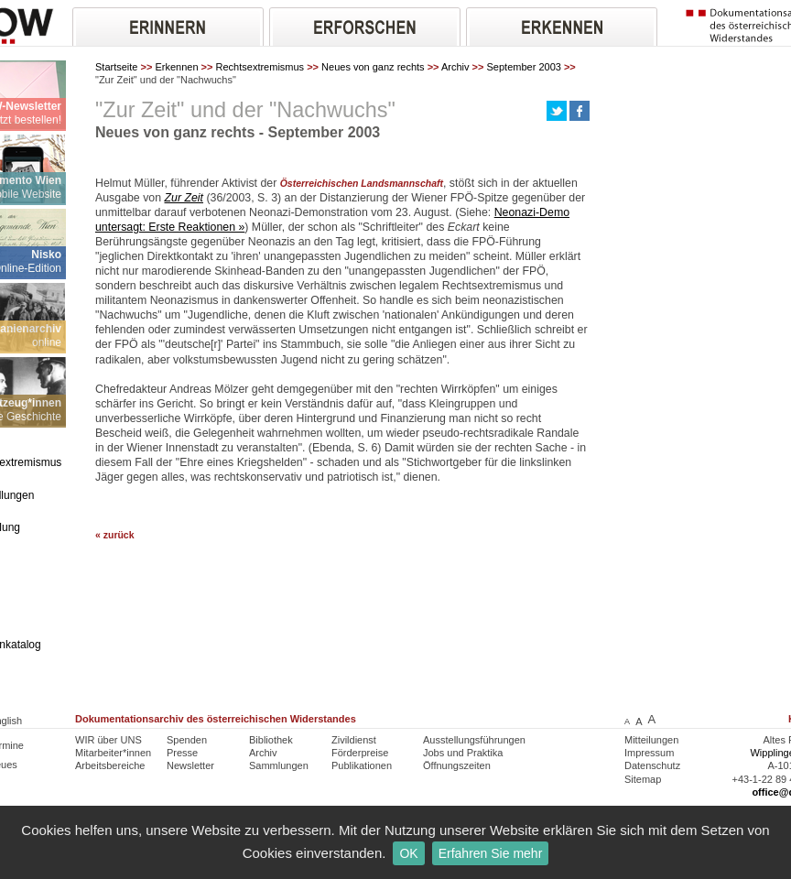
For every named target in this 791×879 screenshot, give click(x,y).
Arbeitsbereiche (110, 765)
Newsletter (190, 765)
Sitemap (642, 779)
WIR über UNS (108, 739)
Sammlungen (279, 765)
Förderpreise (359, 752)
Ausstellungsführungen (474, 739)
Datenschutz (652, 765)
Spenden (187, 739)
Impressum (649, 752)
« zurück (115, 535)
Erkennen (176, 66)
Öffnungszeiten (457, 765)
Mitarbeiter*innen (113, 752)
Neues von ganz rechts (373, 66)
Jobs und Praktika (463, 752)
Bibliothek (271, 739)
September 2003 (524, 66)
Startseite (116, 66)
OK (408, 853)
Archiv (455, 66)
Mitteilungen (651, 739)
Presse (182, 752)
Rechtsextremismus (260, 66)
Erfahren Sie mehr (491, 853)
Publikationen (361, 765)
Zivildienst (353, 739)
